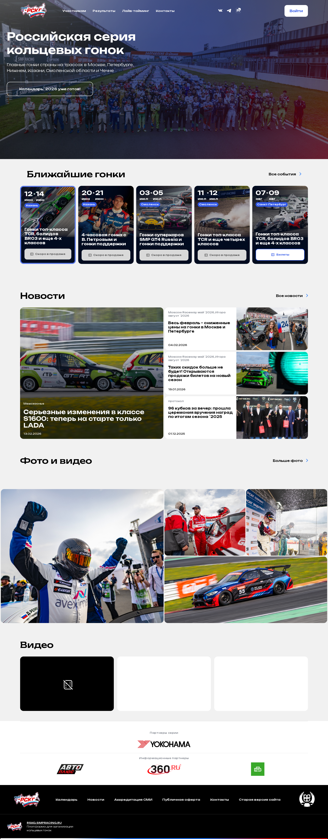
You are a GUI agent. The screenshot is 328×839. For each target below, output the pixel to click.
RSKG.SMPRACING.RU (44, 822)
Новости (95, 799)
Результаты (104, 11)
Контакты (165, 11)
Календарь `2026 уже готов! (50, 89)
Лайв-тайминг (135, 11)
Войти (296, 11)
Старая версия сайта (260, 799)
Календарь (66, 799)
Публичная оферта (181, 799)
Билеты (280, 254)
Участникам (74, 11)
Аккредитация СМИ (133, 799)
